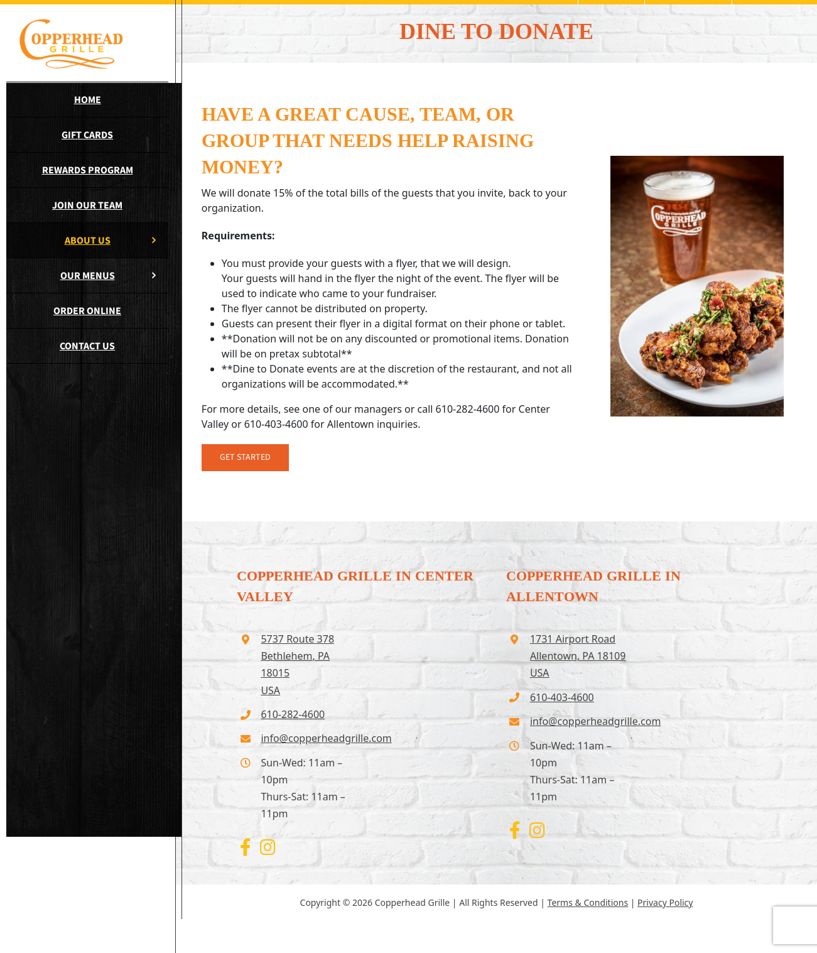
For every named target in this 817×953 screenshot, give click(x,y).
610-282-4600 (293, 714)
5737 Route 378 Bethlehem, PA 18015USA (297, 664)
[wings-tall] (697, 161)
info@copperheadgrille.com (309, 738)
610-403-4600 (562, 697)
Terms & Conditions (588, 902)
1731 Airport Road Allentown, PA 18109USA (577, 656)
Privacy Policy (665, 902)
